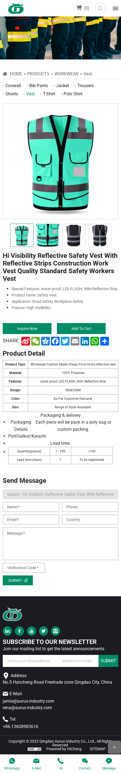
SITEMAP (98, 749)
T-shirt (49, 93)
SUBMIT (108, 660)
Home (16, 73)
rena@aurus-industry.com (27, 707)
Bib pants (38, 85)
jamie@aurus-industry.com (28, 701)
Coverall (13, 85)
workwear (66, 73)
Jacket (62, 85)
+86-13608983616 (20, 726)
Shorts (11, 93)
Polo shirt (73, 93)
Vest (87, 73)
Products (38, 73)
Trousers (85, 85)
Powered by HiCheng (64, 749)
